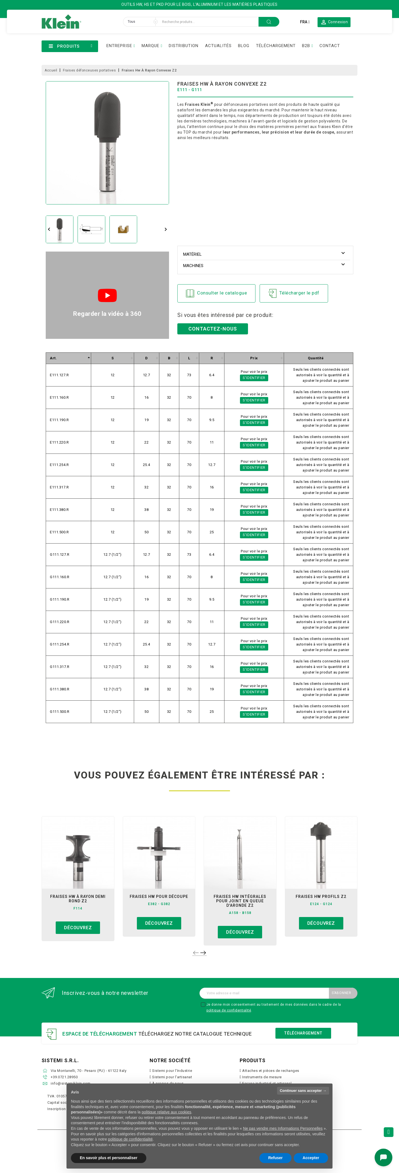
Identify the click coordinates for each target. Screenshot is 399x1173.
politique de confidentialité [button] (130, 1139)
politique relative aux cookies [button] (166, 1112)
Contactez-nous (212, 329)
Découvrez (78, 927)
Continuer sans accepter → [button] (303, 1091)
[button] (334, 22)
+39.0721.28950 (64, 1077)
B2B (306, 45)
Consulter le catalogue (216, 293)
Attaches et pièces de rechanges (270, 1071)
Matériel (192, 254)
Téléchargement (303, 1033)
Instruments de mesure (262, 1077)
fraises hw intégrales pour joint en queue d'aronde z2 (240, 901)
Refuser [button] (275, 1158)
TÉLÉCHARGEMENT (276, 45)
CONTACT (329, 45)
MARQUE (150, 45)
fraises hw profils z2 (321, 896)
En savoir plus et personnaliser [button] (108, 1158)
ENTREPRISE (119, 45)
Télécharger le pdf (293, 293)
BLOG (243, 45)
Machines (193, 265)
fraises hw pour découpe (159, 896)
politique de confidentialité (228, 1010)
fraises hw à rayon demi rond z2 (78, 898)
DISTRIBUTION (183, 45)
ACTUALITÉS (218, 45)
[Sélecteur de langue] (305, 22)
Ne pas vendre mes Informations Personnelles (283, 1128)
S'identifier (254, 378)
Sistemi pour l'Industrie (172, 1071)
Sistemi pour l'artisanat (172, 1077)
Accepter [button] (311, 1158)
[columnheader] (68, 358)
